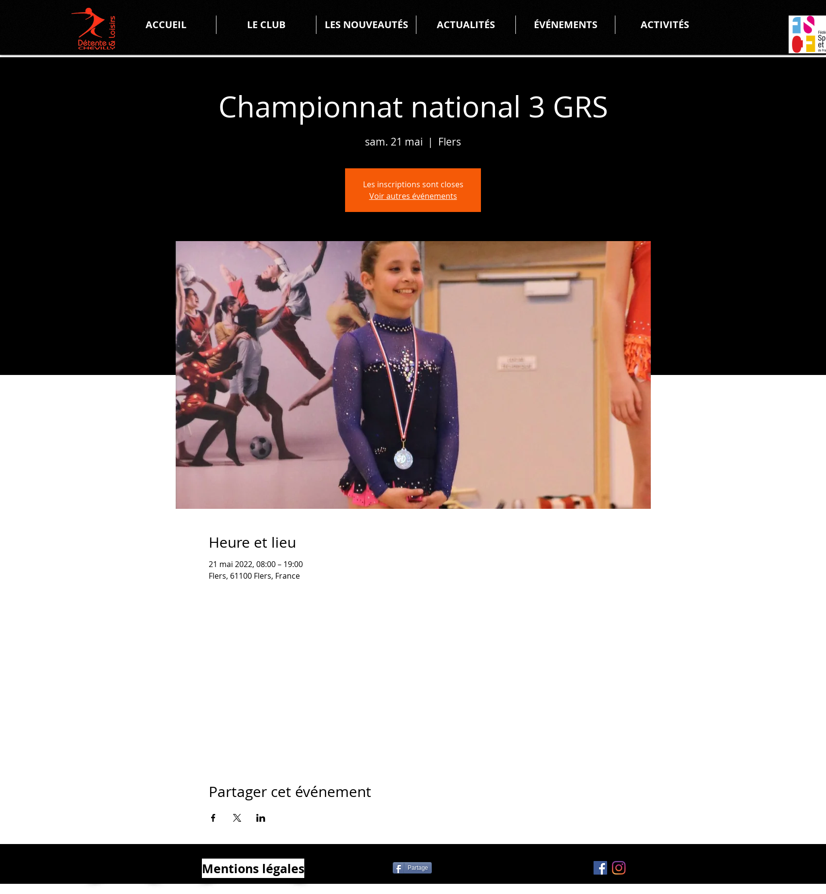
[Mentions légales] (253, 868)
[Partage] (412, 868)
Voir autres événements (413, 196)
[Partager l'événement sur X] (237, 818)
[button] (266, 25)
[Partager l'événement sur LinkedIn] (260, 818)
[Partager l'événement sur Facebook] (213, 818)
